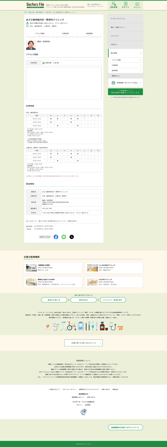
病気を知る (83, 300)
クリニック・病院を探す (113, 300)
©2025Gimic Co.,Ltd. (83, 444)
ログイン (79, 405)
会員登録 (87, 405)
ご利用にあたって (54, 389)
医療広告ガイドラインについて (89, 389)
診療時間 (65, 33)
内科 (35, 226)
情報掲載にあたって (78, 397)
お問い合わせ (105, 389)
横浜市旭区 (39, 12)
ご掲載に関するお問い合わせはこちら (83, 343)
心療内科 (46, 226)
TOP (25, 12)
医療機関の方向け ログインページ (125, 427)
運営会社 (115, 389)
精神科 (51, 226)
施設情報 (89, 33)
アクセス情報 (39, 33)
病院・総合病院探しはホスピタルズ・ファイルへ (95, 5)
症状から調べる (54, 300)
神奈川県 (31, 12)
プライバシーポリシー (69, 389)
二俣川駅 (48, 12)
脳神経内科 (40, 226)
